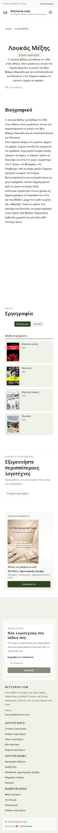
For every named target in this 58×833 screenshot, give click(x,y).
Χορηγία (9, 782)
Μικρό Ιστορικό (13, 794)
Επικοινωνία (47, 3)
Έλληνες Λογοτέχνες (15, 728)
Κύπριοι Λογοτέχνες (15, 733)
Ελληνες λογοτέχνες (29, 55)
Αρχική (8, 28)
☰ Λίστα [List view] (38, 324)
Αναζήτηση (10, 766)
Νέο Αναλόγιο (12, 744)
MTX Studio (26, 826)
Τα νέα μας (11, 799)
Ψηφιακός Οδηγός (14, 777)
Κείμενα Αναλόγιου (15, 749)
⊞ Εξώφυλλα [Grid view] (22, 324)
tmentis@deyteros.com (17, 714)
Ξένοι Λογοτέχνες (14, 739)
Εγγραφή (29, 670)
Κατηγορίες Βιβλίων (15, 761)
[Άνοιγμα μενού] (50, 12)
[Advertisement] (29, 265)
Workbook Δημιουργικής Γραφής (22, 772)
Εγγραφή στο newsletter (21, 657)
